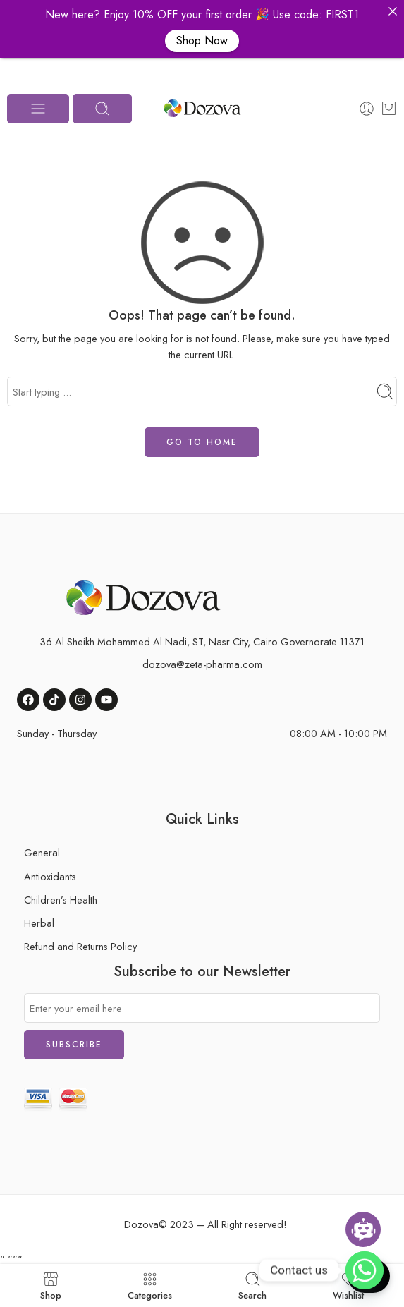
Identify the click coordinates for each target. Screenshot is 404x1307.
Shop (50, 1285)
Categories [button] (150, 1285)
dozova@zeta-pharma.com (202, 664)
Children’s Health (60, 899)
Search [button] (252, 1285)
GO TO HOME (202, 442)
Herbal (39, 923)
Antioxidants (50, 876)
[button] (392, 11)
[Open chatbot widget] (363, 1229)
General (42, 852)
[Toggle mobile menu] (38, 108)
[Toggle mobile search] (102, 108)
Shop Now (202, 40)
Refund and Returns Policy (80, 946)
